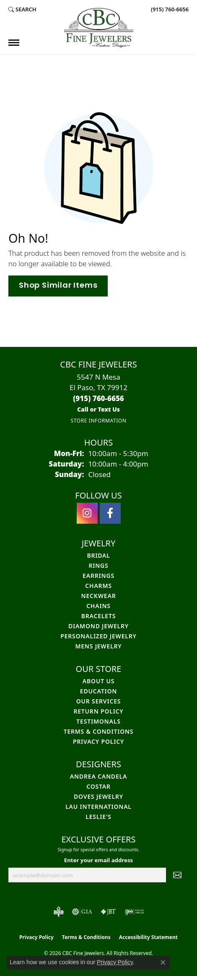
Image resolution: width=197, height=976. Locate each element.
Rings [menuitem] (98, 565)
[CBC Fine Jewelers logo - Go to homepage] (98, 28)
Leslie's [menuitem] (98, 817)
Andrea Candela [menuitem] (98, 776)
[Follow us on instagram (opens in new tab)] (87, 513)
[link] (169, 9)
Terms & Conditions (99, 731)
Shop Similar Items (58, 286)
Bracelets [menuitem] (98, 616)
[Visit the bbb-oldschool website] (58, 911)
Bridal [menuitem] (98, 555)
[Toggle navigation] (14, 42)
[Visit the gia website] (82, 911)
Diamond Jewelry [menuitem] (98, 626)
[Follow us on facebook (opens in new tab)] (110, 513)
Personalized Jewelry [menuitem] (98, 636)
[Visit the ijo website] (134, 911)
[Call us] (98, 409)
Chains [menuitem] (98, 606)
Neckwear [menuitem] (98, 596)
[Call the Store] (98, 398)
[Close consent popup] (163, 962)
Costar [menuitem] (98, 786)
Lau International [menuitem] (98, 807)
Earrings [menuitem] (98, 576)
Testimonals (98, 721)
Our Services (98, 701)
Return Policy (98, 711)
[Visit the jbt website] (109, 911)
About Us (98, 681)
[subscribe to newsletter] (177, 875)
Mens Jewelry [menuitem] (98, 646)
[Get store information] (98, 420)
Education (98, 691)
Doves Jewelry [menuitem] (98, 796)
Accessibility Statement (148, 937)
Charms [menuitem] (98, 586)
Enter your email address (98, 860)
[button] (22, 9)
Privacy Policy (98, 741)
